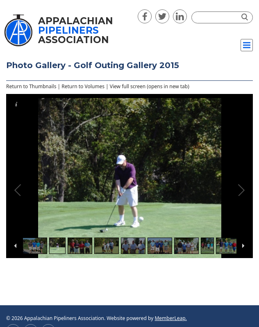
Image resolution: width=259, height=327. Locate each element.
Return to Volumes (83, 86)
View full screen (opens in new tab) (149, 86)
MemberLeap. (170, 318)
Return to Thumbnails (31, 86)
